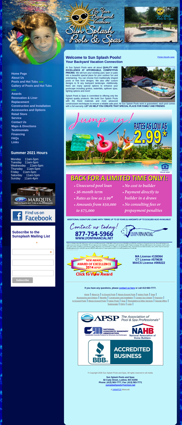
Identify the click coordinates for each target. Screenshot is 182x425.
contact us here (127, 288)
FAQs (15, 138)
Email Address (32, 247)
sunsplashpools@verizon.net (120, 385)
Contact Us (18, 122)
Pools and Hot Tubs (27, 81)
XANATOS (117, 389)
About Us (17, 77)
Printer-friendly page (166, 57)
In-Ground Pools (109, 294)
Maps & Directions (23, 126)
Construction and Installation (31, 105)
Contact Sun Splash (143, 298)
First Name (18, 257)
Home (86, 294)
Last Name (18, 268)
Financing (18, 134)
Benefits (103, 298)
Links (15, 142)
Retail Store (19, 114)
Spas (153, 294)
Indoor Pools (143, 294)
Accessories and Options (28, 110)
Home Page (19, 73)
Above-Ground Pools (126, 294)
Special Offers (161, 301)
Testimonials (20, 130)
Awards (16, 93)
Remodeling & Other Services (140, 301)
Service (16, 118)
